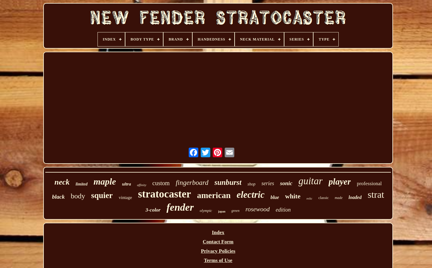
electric (251, 194)
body (78, 196)
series (267, 183)
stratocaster (164, 194)
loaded (355, 197)
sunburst (228, 182)
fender (180, 207)
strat (376, 194)
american (214, 195)
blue (275, 197)
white (292, 196)
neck (62, 182)
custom (161, 183)
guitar (310, 181)
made (339, 198)
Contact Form (218, 242)
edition (283, 210)
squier (102, 195)
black (58, 197)
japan (221, 211)
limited (82, 184)
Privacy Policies (218, 251)
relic (309, 198)
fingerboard (192, 182)
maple (105, 181)
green (235, 211)
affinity (141, 185)
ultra (126, 184)
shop (251, 184)
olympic (206, 210)
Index (218, 232)
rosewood (257, 209)
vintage (125, 197)
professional (369, 183)
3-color (153, 210)
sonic (286, 183)
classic (323, 197)
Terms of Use (218, 260)
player (339, 181)
